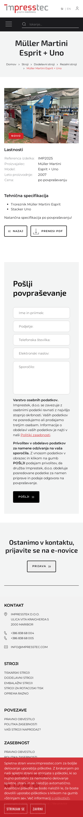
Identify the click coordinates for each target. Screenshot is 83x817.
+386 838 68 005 (22, 638)
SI (62, 8)
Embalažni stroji (18, 683)
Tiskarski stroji (17, 672)
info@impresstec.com (29, 647)
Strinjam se (16, 809)
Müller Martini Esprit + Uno (44, 68)
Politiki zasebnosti (35, 435)
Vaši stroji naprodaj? (22, 729)
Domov (11, 64)
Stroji (25, 64)
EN (69, 8)
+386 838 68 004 (22, 633)
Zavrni (38, 809)
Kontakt (14, 605)
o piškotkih (60, 798)
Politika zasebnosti (20, 724)
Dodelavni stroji (44, 64)
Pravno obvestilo (19, 719)
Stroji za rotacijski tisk (23, 688)
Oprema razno (16, 693)
